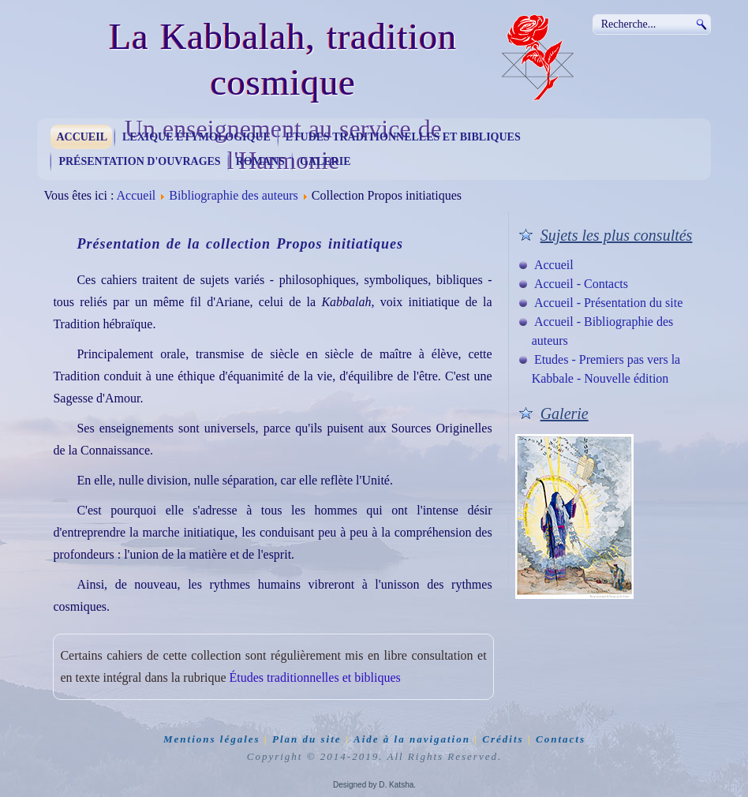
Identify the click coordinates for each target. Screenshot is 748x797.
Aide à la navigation (411, 739)
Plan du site (307, 739)
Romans (260, 161)
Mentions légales (211, 739)
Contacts (560, 739)
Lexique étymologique (196, 137)
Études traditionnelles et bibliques (315, 677)
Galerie (325, 161)
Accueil (81, 137)
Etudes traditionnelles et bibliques (403, 137)
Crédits (502, 739)
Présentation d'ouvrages (139, 161)
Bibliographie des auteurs (233, 195)
